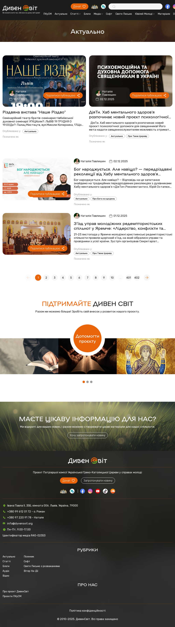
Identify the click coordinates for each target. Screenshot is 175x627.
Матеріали (164, 13)
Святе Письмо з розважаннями (42, 566)
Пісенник (29, 556)
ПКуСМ (47, 13)
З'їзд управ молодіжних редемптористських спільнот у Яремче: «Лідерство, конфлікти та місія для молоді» (118, 225)
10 (112, 277)
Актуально (61, 13)
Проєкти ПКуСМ (12, 596)
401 (128, 277)
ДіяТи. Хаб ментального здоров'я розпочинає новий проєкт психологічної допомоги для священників (129, 114)
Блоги (87, 13)
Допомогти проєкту (87, 338)
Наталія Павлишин (23, 93)
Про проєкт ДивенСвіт (16, 591)
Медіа (98, 13)
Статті (75, 13)
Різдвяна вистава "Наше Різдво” (34, 111)
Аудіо (6, 570)
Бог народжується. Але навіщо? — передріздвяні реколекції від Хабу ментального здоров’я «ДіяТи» (123, 171)
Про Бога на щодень (103, 198)
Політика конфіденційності (87, 610)
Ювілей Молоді (145, 13)
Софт (109, 13)
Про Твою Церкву (137, 136)
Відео (6, 575)
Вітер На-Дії (31, 570)
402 (136, 277)
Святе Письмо (124, 13)
